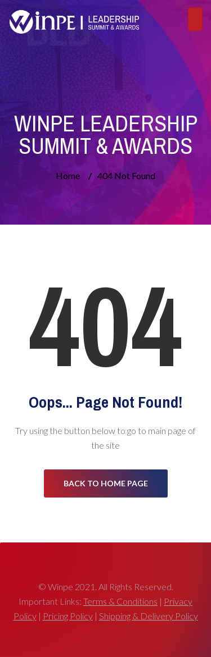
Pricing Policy (68, 615)
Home (68, 175)
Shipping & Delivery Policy (148, 615)
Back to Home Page (106, 483)
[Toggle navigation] (195, 19)
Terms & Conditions (120, 601)
